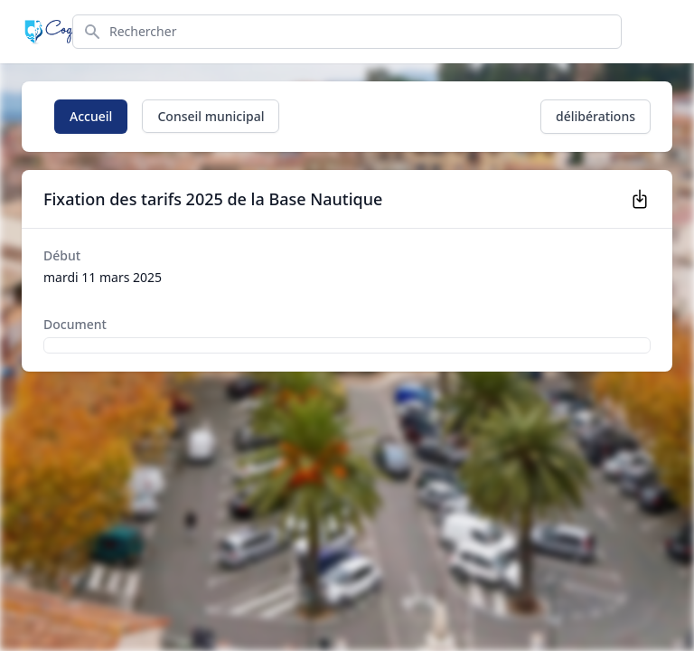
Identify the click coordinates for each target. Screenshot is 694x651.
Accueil (91, 116)
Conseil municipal (210, 116)
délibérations (595, 116)
